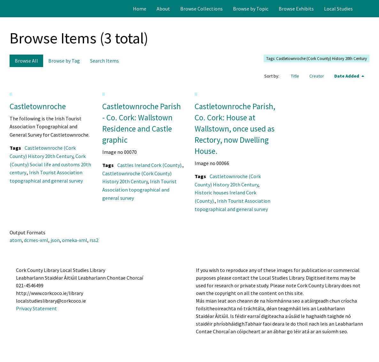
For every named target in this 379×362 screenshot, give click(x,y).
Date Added (347, 76)
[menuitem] (139, 9)
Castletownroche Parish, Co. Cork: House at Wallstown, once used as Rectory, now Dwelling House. (235, 128)
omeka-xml (74, 240)
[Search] (373, 8)
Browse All (26, 60)
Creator (316, 76)
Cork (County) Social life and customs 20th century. (50, 164)
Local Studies (338, 8)
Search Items (104, 60)
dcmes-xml (36, 240)
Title (295, 76)
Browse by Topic (250, 8)
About (163, 8)
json (55, 240)
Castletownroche (38, 106)
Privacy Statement (36, 308)
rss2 (93, 240)
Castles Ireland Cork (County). (149, 165)
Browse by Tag (64, 60)
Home (139, 8)
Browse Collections (201, 8)
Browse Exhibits (296, 8)
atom (16, 240)
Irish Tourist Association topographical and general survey (139, 189)
